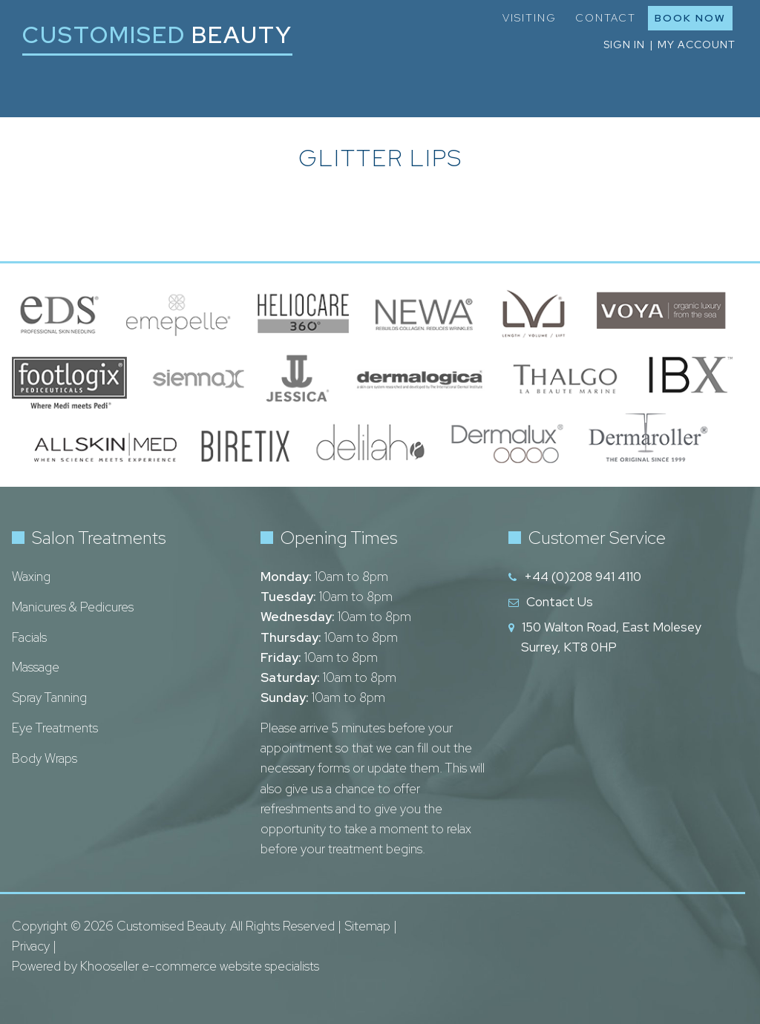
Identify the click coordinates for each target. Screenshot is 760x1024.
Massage (35, 667)
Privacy (31, 946)
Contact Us (559, 602)
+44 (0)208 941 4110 (582, 576)
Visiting (529, 17)
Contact (605, 17)
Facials (29, 637)
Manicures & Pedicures (73, 607)
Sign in (624, 44)
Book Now (690, 17)
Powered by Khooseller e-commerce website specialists (165, 966)
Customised (157, 34)
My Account (697, 44)
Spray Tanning (49, 697)
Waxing (31, 576)
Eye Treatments (55, 728)
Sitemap (367, 926)
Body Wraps (44, 758)
